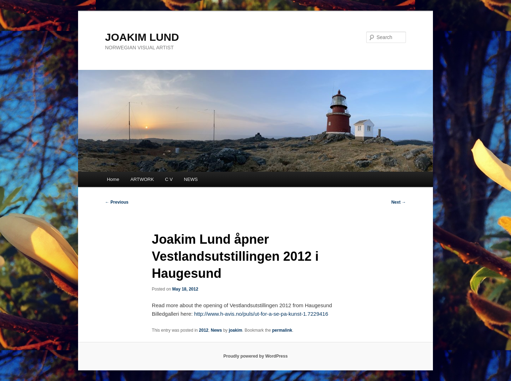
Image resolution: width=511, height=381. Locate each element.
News (216, 330)
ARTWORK (142, 179)
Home (113, 179)
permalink (282, 330)
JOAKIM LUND (142, 37)
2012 (204, 330)
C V (169, 179)
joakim (235, 330)
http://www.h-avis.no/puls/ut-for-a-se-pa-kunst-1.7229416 (261, 314)
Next (398, 202)
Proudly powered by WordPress (255, 356)
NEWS (191, 179)
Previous (116, 202)
